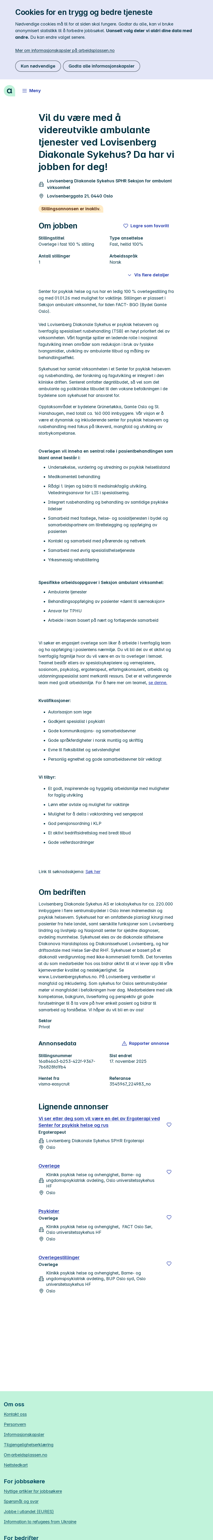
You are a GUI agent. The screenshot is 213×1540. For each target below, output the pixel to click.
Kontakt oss (15, 1414)
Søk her (93, 871)
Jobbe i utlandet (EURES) (29, 1511)
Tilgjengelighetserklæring (28, 1444)
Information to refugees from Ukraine (40, 1521)
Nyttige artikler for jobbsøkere (33, 1491)
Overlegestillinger (59, 1257)
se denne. (157, 682)
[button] (146, 1043)
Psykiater (49, 1211)
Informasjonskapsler (24, 1434)
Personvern (15, 1424)
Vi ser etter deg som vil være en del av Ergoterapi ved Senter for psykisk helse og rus (99, 1122)
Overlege (49, 1166)
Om (25, 1455)
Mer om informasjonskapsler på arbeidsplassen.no (65, 50)
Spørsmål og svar (21, 1501)
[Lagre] (169, 1124)
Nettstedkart (16, 1465)
